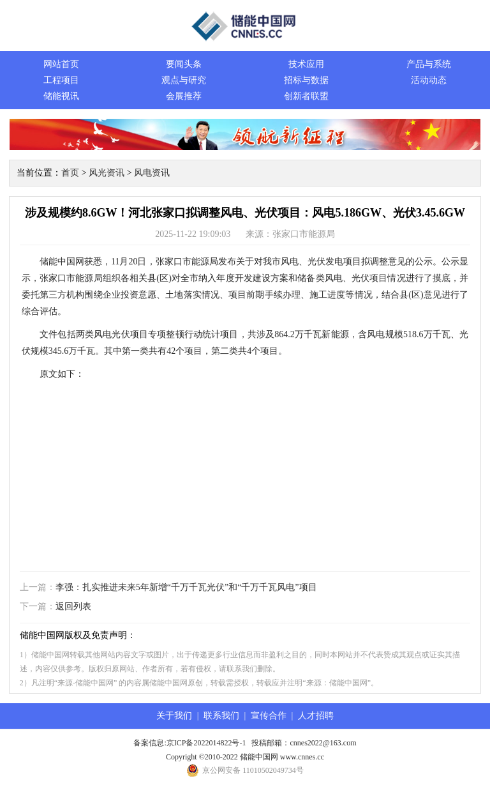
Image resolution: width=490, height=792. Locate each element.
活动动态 (429, 80)
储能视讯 (61, 96)
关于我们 (174, 715)
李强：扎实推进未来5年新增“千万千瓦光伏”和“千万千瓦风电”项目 (186, 587)
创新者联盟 (306, 96)
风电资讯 (152, 173)
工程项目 (61, 80)
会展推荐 (184, 96)
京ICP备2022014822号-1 (206, 742)
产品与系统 (428, 64)
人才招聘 (316, 715)
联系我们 (221, 715)
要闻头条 (184, 64)
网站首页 (61, 64)
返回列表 (73, 606)
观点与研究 (183, 80)
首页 (70, 173)
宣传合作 (268, 715)
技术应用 (306, 64)
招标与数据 (306, 80)
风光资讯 (106, 173)
